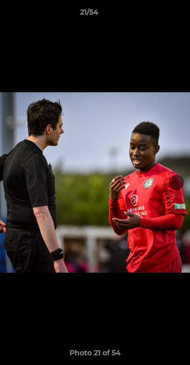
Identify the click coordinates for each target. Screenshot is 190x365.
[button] (153, 14)
